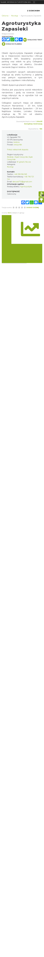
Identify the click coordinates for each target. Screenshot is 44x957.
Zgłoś (39, 121)
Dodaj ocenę (33, 207)
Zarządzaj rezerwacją (33, 124)
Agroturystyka (26, 187)
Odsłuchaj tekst (32, 40)
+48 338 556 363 (20, 174)
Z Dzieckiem (33, 11)
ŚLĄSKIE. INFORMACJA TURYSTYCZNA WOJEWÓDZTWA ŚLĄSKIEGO (16, 2)
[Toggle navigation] (34, 2)
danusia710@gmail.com (22, 182)
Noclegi (10, 167)
